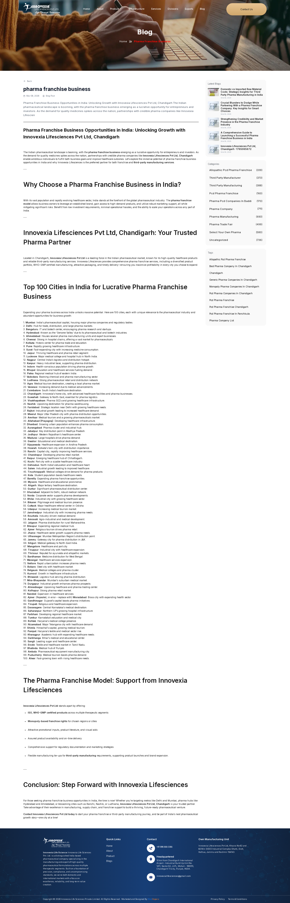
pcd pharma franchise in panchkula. (229, 313)
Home (86, 8)
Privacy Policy (218, 899)
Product (116, 8)
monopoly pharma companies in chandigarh (234, 286)
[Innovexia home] (42, 9)
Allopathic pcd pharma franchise (227, 259)
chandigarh (216, 273)
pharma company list (221, 320)
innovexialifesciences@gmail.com (174, 876)
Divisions (173, 8)
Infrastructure (136, 8)
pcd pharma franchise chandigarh (228, 307)
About (100, 8)
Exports (189, 8)
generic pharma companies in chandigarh (233, 279)
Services (156, 8)
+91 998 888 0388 (164, 847)
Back (27, 81)
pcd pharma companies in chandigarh (231, 293)
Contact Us (246, 9)
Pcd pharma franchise (221, 300)
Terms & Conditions (237, 899)
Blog (202, 8)
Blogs (109, 861)
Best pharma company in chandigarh (230, 266)
